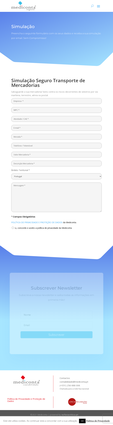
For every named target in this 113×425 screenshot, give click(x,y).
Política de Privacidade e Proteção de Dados (26, 399)
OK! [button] (82, 421)
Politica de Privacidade (98, 420)
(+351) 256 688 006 (70, 385)
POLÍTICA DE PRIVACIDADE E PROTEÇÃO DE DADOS (36, 222)
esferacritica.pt (70, 414)
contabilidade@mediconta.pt (74, 381)
